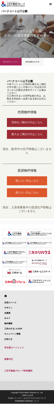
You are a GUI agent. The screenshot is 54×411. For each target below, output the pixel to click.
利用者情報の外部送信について (27, 401)
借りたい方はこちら (27, 192)
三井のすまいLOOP (13, 328)
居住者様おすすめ (32, 62)
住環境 (7, 313)
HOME (5, 296)
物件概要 (8, 323)
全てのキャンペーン (11, 62)
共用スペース (10, 302)
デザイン (8, 308)
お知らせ (8, 339)
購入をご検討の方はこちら (27, 134)
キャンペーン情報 (12, 334)
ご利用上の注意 (27, 395)
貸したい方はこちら (27, 180)
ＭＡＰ (7, 318)
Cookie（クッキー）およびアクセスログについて (27, 398)
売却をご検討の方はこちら (27, 122)
